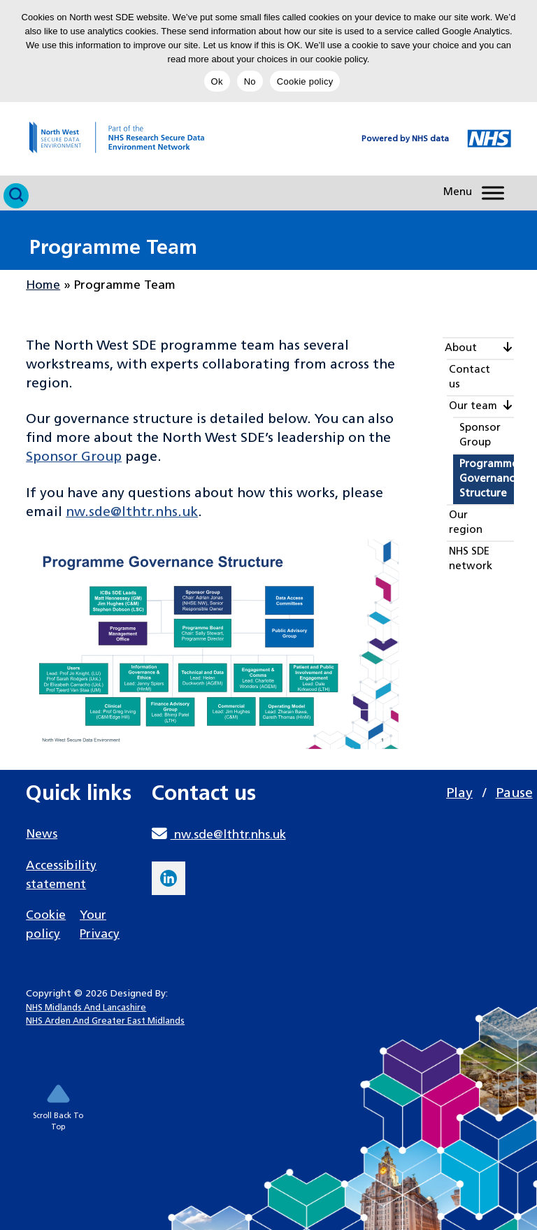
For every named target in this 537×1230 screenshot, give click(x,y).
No (250, 81)
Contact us (469, 377)
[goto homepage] (102, 137)
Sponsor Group (74, 457)
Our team (473, 406)
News (41, 835)
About (461, 348)
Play (459, 794)
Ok (217, 81)
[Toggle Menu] (493, 192)
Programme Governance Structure (486, 479)
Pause (514, 794)
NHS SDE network (470, 559)
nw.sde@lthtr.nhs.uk (132, 513)
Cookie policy (305, 81)
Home (43, 286)
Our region (465, 523)
